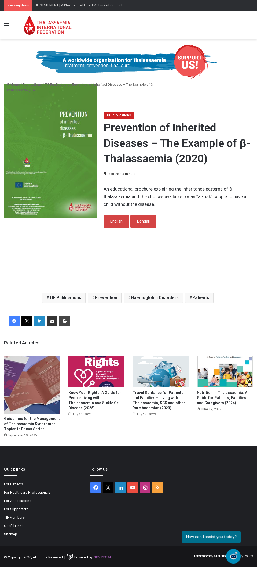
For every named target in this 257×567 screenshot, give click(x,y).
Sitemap (10, 534)
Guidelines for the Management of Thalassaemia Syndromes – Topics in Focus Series (32, 424)
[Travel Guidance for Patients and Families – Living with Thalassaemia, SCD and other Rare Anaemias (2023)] (161, 371)
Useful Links (13, 525)
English (116, 221)
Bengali (143, 221)
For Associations (17, 500)
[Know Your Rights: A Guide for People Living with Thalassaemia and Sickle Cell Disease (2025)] (96, 371)
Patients (200, 297)
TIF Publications (57, 84)
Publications (32, 84)
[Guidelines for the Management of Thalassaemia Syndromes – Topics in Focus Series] (32, 385)
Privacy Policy (242, 556)
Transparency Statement (211, 556)
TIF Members (14, 517)
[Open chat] (233, 556)
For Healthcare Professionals (27, 492)
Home (13, 84)
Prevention (106, 297)
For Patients (14, 484)
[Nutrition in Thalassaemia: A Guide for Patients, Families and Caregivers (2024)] (225, 371)
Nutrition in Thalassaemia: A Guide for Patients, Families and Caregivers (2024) (222, 397)
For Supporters (16, 509)
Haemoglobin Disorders (155, 297)
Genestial (102, 557)
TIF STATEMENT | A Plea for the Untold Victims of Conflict (78, 5)
